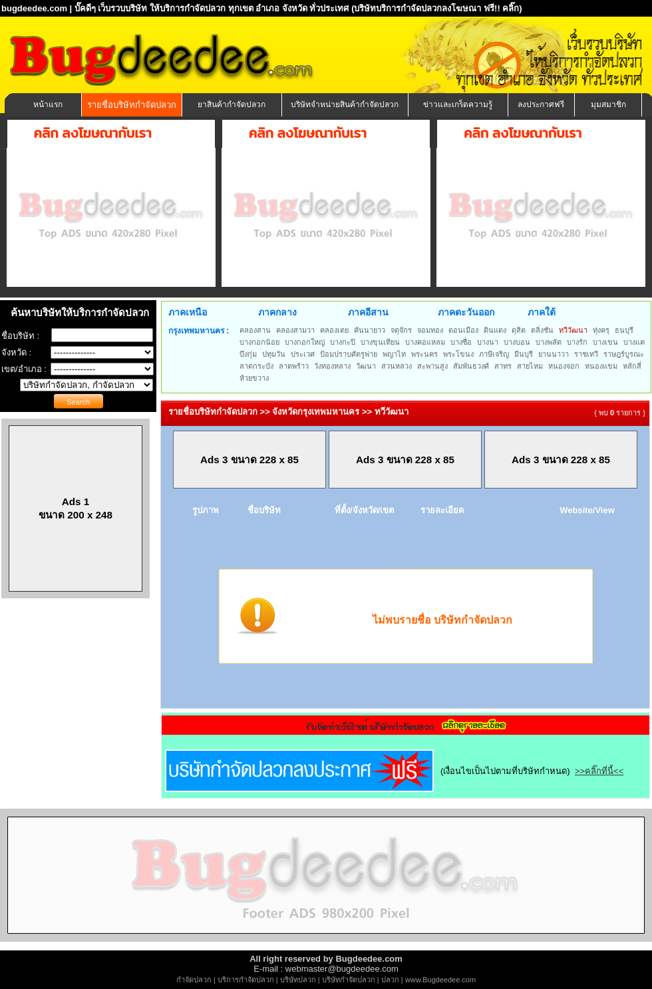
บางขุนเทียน (380, 342)
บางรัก (577, 342)
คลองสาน (255, 330)
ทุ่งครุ (601, 330)
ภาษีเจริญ (494, 354)
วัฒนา (366, 366)
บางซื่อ (461, 342)
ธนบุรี (624, 330)
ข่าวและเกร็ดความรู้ (457, 104)
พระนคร (424, 354)
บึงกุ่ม (248, 354)
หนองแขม (601, 366)
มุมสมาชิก (608, 104)
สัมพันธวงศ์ (471, 366)
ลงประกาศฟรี (541, 104)
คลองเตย (334, 330)
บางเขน (605, 342)
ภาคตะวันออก (466, 312)
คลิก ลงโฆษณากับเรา (93, 133)
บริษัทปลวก (298, 980)
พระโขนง (458, 354)
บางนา (487, 342)
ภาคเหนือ (187, 312)
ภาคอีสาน (368, 312)
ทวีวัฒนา (573, 330)
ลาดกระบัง (256, 366)
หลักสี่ (632, 366)
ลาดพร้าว (294, 366)
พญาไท (394, 354)
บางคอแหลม (425, 342)
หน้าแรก (48, 104)
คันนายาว (369, 330)
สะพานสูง (432, 366)
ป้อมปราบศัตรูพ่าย (348, 354)
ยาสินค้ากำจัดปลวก (231, 104)
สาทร (503, 366)
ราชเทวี (586, 354)
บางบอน (517, 342)
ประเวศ (303, 354)
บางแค (634, 342)
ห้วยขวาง (254, 378)
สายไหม (530, 366)
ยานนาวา (553, 354)
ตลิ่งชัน (542, 330)
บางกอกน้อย (259, 342)
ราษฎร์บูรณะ (623, 354)
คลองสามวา (295, 330)
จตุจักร (401, 330)
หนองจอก (563, 366)
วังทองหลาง (332, 366)
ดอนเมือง (463, 330)
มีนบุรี (523, 354)
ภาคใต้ (542, 312)
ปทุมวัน (273, 354)
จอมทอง (430, 330)
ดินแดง (495, 330)
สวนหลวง (396, 366)
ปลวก (390, 980)
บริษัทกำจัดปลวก (348, 980)
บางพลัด (549, 342)
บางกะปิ (342, 342)
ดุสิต (519, 330)
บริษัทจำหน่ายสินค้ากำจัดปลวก (345, 104)
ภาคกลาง (277, 312)
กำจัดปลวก (194, 980)
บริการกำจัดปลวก (246, 980)
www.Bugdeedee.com (440, 980)
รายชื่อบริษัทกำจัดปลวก (131, 105)
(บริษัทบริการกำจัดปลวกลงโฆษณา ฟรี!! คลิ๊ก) (436, 8)
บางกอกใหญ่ (305, 342)
